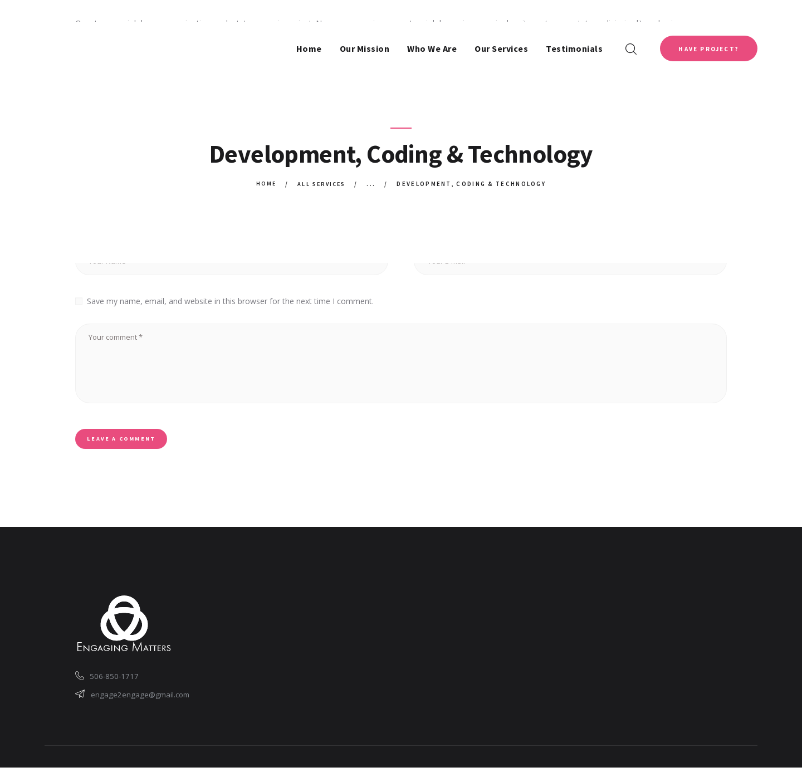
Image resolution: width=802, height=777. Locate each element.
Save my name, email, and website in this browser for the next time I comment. (230, 301)
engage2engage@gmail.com (142, 702)
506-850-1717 (116, 683)
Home (264, 184)
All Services (322, 184)
